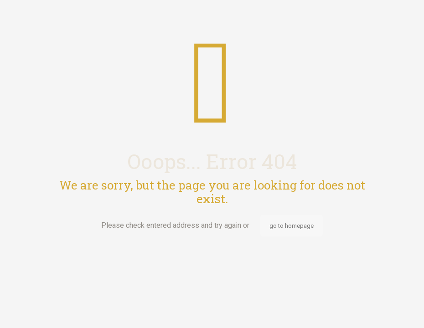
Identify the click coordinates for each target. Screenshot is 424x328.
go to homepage (291, 225)
